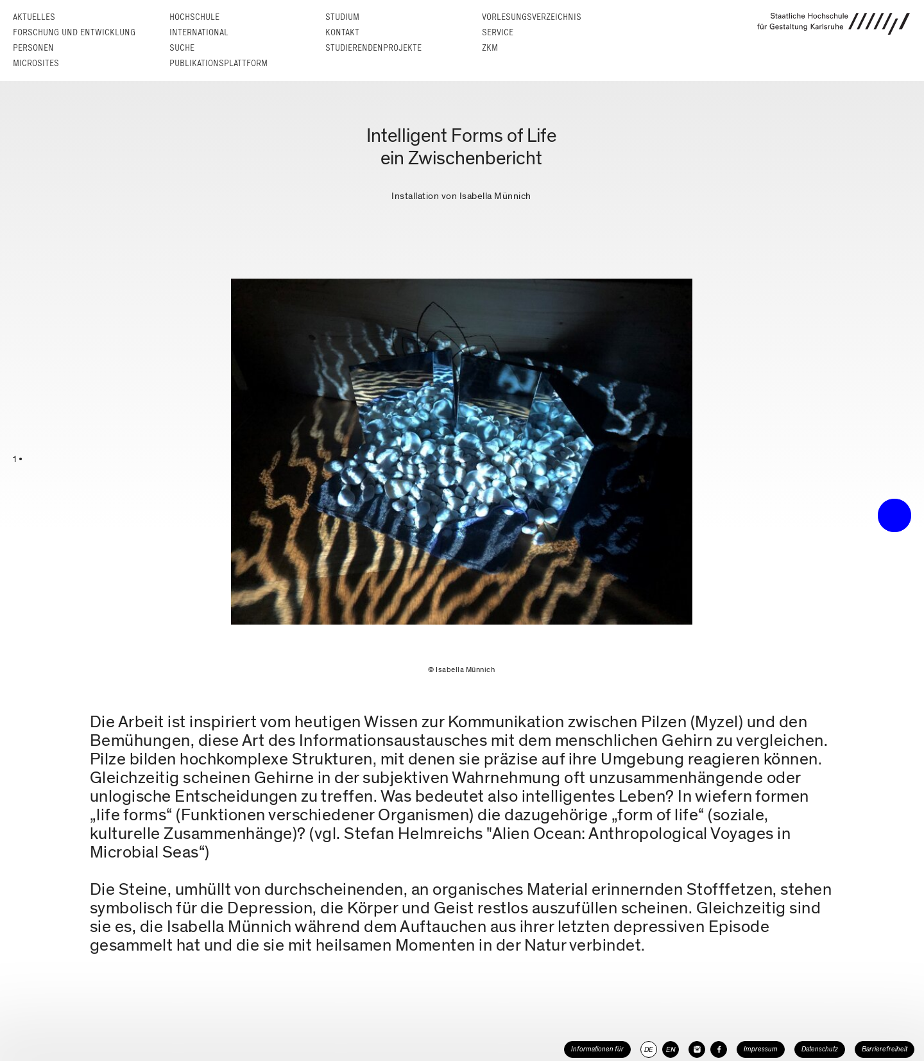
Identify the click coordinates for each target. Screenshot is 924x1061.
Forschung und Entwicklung (74, 32)
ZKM (490, 47)
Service (497, 32)
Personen (33, 47)
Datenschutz (819, 1049)
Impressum (761, 1049)
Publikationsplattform (218, 63)
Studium (342, 17)
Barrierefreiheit (884, 1049)
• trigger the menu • (894, 515)
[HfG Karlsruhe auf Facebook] (718, 1049)
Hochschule (194, 17)
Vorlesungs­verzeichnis (531, 17)
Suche (181, 47)
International (198, 32)
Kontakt (342, 32)
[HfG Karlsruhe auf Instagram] (697, 1049)
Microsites (36, 63)
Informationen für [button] (597, 1049)
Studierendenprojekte (373, 47)
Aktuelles (34, 17)
